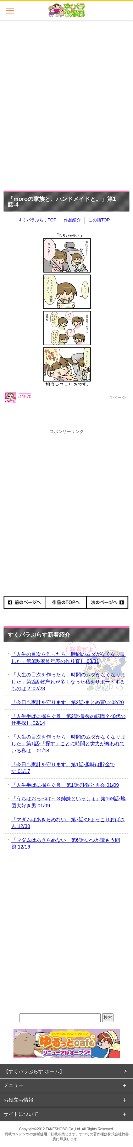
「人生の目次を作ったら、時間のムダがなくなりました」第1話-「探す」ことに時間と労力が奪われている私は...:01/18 (68, 743)
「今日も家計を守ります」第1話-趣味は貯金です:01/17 (63, 768)
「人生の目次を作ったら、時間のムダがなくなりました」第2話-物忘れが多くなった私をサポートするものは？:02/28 (68, 681)
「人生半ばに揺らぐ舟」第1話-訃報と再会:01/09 (65, 785)
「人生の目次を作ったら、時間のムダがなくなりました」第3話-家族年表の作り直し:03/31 (68, 657)
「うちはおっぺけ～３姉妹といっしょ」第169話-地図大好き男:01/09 (68, 802)
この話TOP (99, 220)
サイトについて (21, 1114)
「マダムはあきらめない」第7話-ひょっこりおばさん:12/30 (68, 823)
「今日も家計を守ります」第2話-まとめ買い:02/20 (67, 702)
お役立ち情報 (18, 1100)
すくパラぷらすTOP (37, 220)
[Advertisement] (66, 103)
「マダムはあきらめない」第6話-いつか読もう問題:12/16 (65, 843)
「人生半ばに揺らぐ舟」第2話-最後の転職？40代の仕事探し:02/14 (68, 719)
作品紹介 (72, 220)
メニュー (13, 1085)
